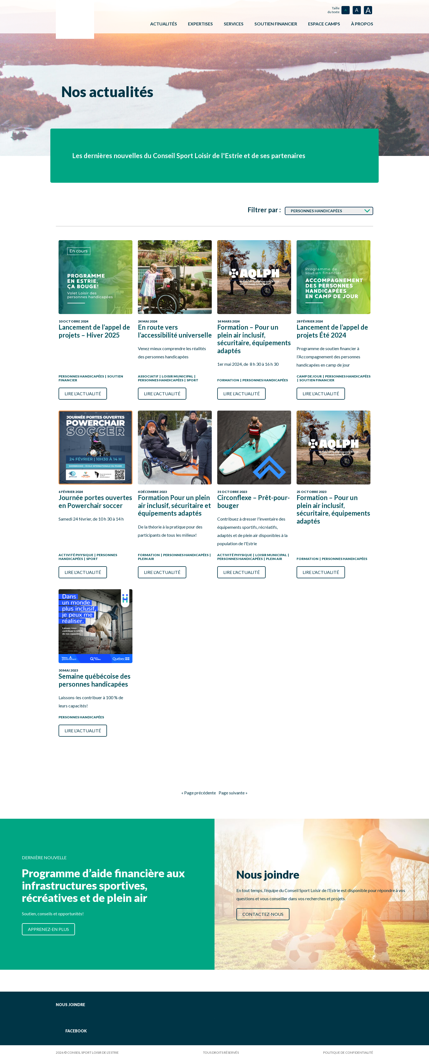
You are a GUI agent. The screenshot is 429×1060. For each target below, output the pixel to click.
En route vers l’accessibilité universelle (175, 331)
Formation (228, 380)
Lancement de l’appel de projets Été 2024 (332, 331)
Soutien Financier (316, 380)
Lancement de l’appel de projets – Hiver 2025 (94, 331)
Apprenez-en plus (48, 929)
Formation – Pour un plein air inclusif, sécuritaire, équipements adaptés (254, 339)
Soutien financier (275, 23)
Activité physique (76, 555)
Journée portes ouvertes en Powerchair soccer (95, 501)
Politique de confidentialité (348, 1052)
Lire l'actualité (83, 393)
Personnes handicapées (81, 376)
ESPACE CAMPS (324, 23)
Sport (192, 380)
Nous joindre (70, 1004)
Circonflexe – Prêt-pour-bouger (253, 501)
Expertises (200, 23)
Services (234, 23)
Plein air (146, 559)
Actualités (163, 23)
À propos (362, 23)
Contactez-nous (262, 914)
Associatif (148, 376)
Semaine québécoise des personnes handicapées (95, 680)
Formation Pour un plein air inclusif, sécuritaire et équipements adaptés (174, 505)
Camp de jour (309, 376)
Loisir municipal (177, 376)
